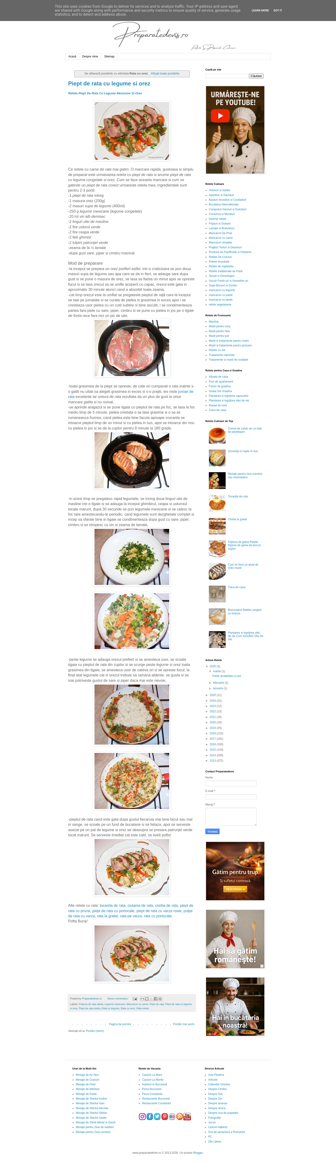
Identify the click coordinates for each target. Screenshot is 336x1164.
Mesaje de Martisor (88, 1089)
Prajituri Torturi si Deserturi (225, 247)
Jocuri (212, 1122)
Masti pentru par (219, 336)
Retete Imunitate (219, 261)
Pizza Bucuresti (151, 1089)
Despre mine (90, 56)
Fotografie (214, 1117)
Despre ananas (217, 1103)
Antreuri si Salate (219, 190)
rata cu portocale (158, 916)
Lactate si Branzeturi (221, 228)
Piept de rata (157, 1004)
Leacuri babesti (217, 1127)
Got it (277, 10)
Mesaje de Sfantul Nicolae (92, 1108)
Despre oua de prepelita (223, 1113)
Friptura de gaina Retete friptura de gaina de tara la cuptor (244, 545)
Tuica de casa (217, 410)
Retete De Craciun (220, 257)
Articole (212, 1079)
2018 (213, 733)
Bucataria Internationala (223, 204)
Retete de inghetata (221, 266)
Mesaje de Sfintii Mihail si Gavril (95, 1122)
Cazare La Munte (153, 1079)
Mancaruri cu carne (137, 1004)
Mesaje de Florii (86, 1084)
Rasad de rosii (218, 405)
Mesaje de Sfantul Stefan (91, 1113)
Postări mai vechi (183, 1024)
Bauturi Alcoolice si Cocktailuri (227, 199)
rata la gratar (107, 916)
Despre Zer (215, 1098)
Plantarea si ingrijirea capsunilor (228, 395)
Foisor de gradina (220, 386)
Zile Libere (214, 1141)
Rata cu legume (110, 1008)
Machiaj (213, 321)
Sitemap (109, 56)
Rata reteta (142, 1008)
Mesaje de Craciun (87, 1079)
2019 (213, 728)
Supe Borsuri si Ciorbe (223, 285)
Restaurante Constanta (156, 1103)
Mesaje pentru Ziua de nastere (95, 1127)
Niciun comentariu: (118, 998)
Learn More (260, 10)
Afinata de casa (218, 376)
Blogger (198, 1152)
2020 (213, 722)
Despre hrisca (216, 1108)
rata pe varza (131, 916)
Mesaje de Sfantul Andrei (91, 1098)
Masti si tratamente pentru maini (229, 340)
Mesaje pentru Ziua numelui (93, 1132)
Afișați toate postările (165, 73)
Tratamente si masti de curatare (228, 359)
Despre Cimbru (217, 1089)
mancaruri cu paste (221, 295)
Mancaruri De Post (220, 233)
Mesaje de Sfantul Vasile (91, 1117)
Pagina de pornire (120, 1024)
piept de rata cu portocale (113, 911)
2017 (213, 738)
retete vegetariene (220, 304)
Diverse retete (217, 219)
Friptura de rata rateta (91, 1004)
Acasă (72, 56)
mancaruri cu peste (221, 299)
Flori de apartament (221, 381)
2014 (213, 755)
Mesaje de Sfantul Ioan (90, 1103)
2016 (213, 744)
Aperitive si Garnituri (221, 195)
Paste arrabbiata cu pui (226, 676)
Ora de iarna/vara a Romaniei (226, 1132)
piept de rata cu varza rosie (159, 911)
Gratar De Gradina (220, 391)
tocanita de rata (112, 905)
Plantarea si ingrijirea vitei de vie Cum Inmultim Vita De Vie (245, 636)
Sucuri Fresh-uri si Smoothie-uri (228, 280)
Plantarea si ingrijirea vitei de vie (229, 400)
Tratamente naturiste (221, 355)
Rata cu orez (128, 1008)
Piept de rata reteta (89, 1008)
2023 (213, 706)
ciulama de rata (140, 905)
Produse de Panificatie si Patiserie (230, 252)
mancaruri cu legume (222, 290)
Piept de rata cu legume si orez (109, 83)
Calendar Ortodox (219, 1084)
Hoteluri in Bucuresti (154, 1084)
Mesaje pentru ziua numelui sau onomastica (245, 475)
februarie (219, 682)
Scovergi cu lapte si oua (243, 451)
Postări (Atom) (95, 1031)
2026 (213, 666)
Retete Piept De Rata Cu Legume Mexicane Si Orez (105, 93)
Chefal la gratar (237, 519)
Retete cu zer (217, 350)
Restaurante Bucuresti (156, 1098)
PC (210, 1136)
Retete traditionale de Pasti (225, 271)
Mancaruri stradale (220, 242)
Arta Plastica (216, 1074)
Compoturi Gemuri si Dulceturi (227, 209)
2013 (213, 760)
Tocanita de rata (238, 496)
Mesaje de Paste (86, 1094)
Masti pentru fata (219, 331)
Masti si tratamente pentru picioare (230, 345)
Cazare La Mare (152, 1074)
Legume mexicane (115, 1004)
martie (217, 671)
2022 (213, 711)
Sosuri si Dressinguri (221, 276)
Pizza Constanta (152, 1094)
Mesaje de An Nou (87, 1074)
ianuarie (218, 688)
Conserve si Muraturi (222, 214)
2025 (213, 695)
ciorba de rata (166, 905)
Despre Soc (215, 1094)
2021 (213, 717)
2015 (213, 749)
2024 (213, 700)
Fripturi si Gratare (220, 223)
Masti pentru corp (220, 326)
